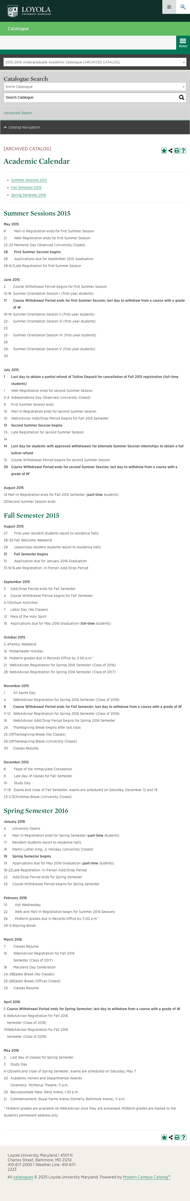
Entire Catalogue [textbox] (19, 87)
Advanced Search (18, 113)
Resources (169, 7)
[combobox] (95, 62)
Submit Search (183, 7)
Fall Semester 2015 (26, 187)
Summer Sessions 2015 (29, 180)
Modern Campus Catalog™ (146, 1177)
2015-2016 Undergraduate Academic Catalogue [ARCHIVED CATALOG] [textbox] (62, 62)
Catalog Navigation (24, 127)
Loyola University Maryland (32, 9)
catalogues (23, 1177)
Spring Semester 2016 (28, 195)
